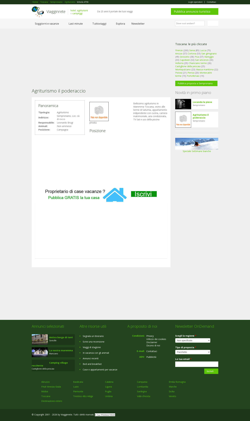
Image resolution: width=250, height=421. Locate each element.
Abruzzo (45, 381)
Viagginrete (56, 11)
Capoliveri (185, 59)
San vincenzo (202, 59)
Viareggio (209, 56)
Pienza (191, 72)
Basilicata (78, 381)
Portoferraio (193, 75)
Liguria (108, 386)
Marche (173, 386)
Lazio (76, 386)
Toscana (45, 396)
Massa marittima (204, 69)
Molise (44, 391)
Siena (192, 50)
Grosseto (184, 56)
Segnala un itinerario (93, 336)
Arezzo (178, 53)
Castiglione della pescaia (187, 66)
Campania (142, 381)
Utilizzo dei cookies (156, 339)
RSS (216, 415)
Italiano (213, 23)
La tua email (183, 359)
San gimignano (209, 53)
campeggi (77, 13)
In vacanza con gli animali (96, 352)
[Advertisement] (101, 54)
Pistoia (178, 72)
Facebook (194, 415)
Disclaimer (151, 342)
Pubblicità (151, 356)
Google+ (201, 415)
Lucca (203, 50)
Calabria (109, 381)
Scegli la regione (185, 335)
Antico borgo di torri (61, 337)
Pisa (197, 56)
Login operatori (195, 2)
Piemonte (78, 391)
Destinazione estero (51, 400)
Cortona (192, 53)
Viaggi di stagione (92, 347)
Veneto (172, 396)
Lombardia (142, 386)
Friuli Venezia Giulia (51, 386)
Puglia (108, 391)
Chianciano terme (198, 63)
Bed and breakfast (92, 363)
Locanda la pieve (202, 102)
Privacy (150, 335)
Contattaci (211, 2)
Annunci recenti (91, 358)
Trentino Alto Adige (83, 396)
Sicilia (171, 391)
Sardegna (142, 391)
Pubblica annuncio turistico (192, 11)
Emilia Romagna (177, 381)
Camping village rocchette (50, 364)
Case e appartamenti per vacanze (100, 369)
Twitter (209, 415)
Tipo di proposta (185, 347)
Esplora (120, 23)
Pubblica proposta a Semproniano (195, 83)
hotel (73, 10)
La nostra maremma (61, 350)
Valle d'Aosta (143, 396)
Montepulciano (183, 69)
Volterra (179, 63)
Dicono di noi (153, 345)
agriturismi (82, 10)
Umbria (109, 396)
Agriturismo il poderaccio (201, 116)
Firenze (179, 50)
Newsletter (138, 23)
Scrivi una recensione (93, 341)
